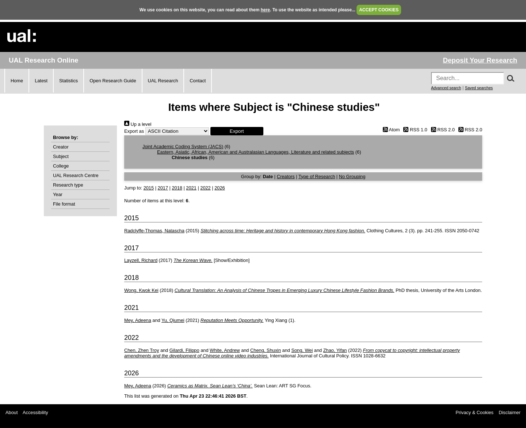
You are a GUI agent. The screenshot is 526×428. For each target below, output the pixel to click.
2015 (149, 188)
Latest (41, 80)
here (265, 9)
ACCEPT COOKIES (379, 9)
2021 (191, 188)
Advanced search (446, 88)
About (11, 412)
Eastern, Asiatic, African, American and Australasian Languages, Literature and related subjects (255, 152)
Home (17, 80)
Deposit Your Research (480, 60)
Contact (198, 80)
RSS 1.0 (414, 129)
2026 (219, 188)
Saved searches (479, 88)
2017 (163, 188)
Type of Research (316, 176)
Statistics (68, 80)
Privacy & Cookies (474, 412)
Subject (61, 156)
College (61, 166)
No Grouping (352, 176)
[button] (236, 131)
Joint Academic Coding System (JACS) (182, 146)
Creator (61, 147)
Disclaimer (510, 412)
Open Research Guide (112, 80)
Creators (286, 176)
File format (64, 204)
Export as (134, 131)
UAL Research (163, 80)
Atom (390, 129)
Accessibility (35, 412)
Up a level (137, 124)
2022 (205, 188)
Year (57, 194)
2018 (177, 188)
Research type (68, 185)
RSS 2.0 (441, 129)
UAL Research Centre (76, 175)
